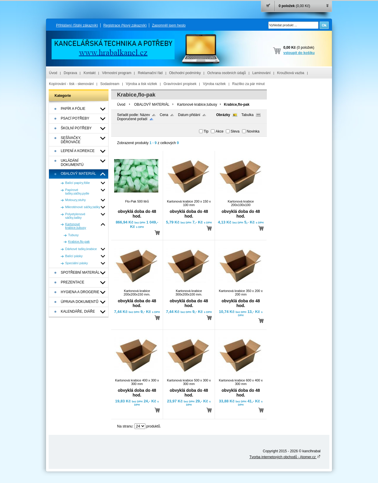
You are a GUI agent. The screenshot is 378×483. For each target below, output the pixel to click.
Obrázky (223, 115)
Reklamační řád (150, 73)
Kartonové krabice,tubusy (197, 104)
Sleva (235, 131)
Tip (206, 131)
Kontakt (89, 73)
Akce (219, 131)
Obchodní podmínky (185, 73)
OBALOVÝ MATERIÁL (152, 104)
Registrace (125, 25)
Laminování (261, 73)
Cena (164, 115)
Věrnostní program (116, 73)
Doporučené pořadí (132, 119)
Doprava (70, 73)
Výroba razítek (214, 84)
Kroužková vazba (290, 73)
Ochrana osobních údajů (226, 73)
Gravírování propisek (180, 84)
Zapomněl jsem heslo (168, 25)
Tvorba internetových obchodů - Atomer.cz (285, 457)
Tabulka (247, 115)
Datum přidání (189, 115)
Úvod (53, 73)
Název (145, 115)
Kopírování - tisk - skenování (71, 84)
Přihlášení (77, 25)
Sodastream (109, 84)
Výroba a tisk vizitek (141, 84)
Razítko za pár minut (248, 84)
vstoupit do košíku (299, 53)
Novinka (253, 131)
